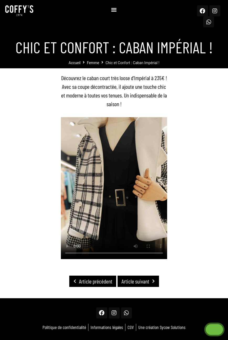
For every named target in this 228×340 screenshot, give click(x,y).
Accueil (75, 63)
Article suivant (139, 281)
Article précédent (91, 281)
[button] (114, 9)
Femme (93, 63)
